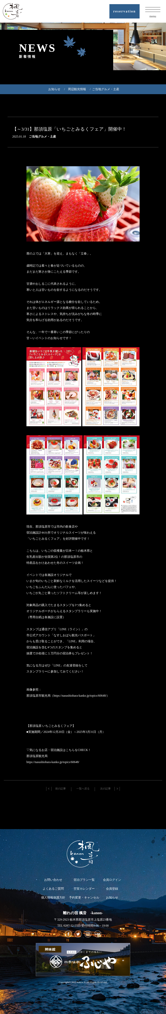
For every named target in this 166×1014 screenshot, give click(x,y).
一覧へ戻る (83, 788)
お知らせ (54, 89)
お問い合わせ (53, 879)
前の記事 (60, 788)
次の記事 (105, 788)
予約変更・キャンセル (84, 897)
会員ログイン (112, 879)
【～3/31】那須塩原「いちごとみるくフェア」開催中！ (69, 129)
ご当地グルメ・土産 (105, 89)
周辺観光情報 (77, 89)
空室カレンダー (84, 888)
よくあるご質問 (53, 888)
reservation (124, 11)
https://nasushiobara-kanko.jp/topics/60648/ (52, 762)
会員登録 (112, 888)
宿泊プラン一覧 (84, 879)
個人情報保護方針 (53, 897)
